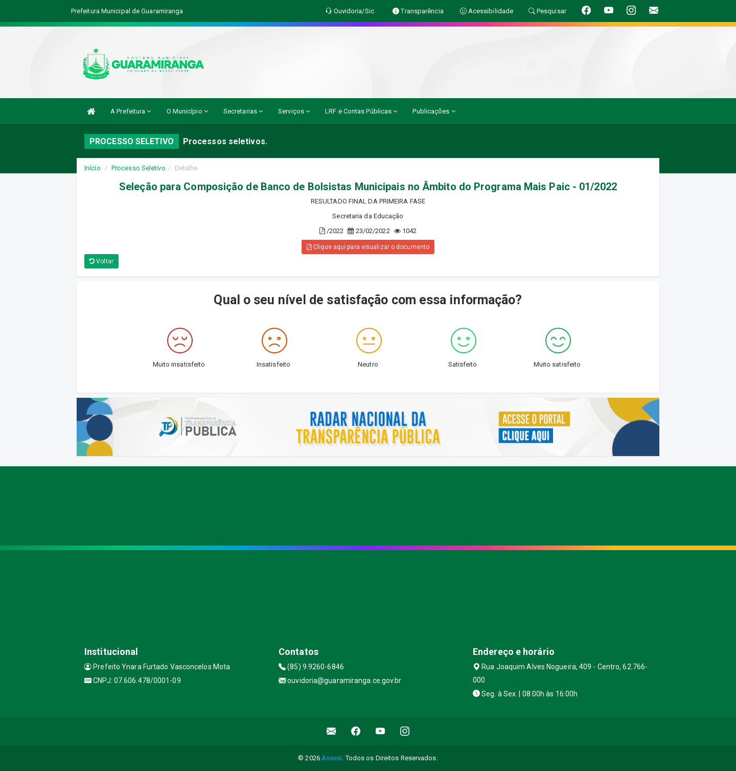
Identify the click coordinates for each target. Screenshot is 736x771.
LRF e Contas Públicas (361, 111)
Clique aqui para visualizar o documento (368, 247)
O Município (187, 111)
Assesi (331, 758)
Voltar (101, 261)
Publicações (433, 111)
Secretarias (243, 111)
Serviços (294, 111)
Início (92, 168)
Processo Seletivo (138, 168)
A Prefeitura (130, 111)
